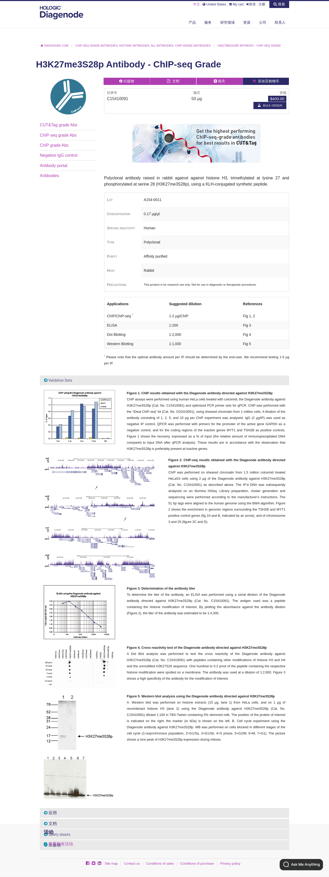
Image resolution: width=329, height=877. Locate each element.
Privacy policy (230, 863)
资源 (246, 22)
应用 (50, 812)
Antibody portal (53, 165)
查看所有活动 (60, 844)
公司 (262, 22)
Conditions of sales (160, 863)
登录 (251, 4)
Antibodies (49, 175)
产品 (192, 22)
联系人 (280, 22)
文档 (50, 823)
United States (214, 4)
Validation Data (58, 380)
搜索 (279, 4)
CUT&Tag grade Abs (58, 125)
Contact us (132, 863)
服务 (208, 22)
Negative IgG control (58, 155)
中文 (196, 4)
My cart (236, 4)
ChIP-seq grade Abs (58, 135)
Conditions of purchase (197, 863)
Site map (111, 863)
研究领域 (227, 22)
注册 (262, 4)
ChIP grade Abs (54, 145)
